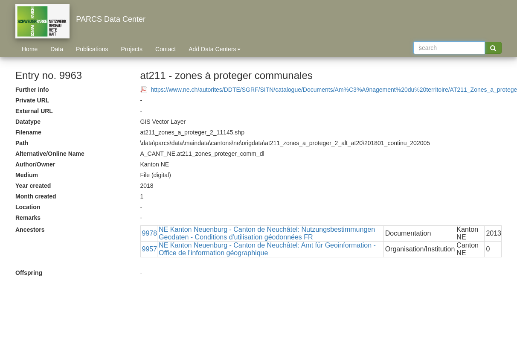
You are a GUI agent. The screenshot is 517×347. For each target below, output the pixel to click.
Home (30, 49)
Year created (33, 185)
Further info (32, 89)
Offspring (28, 272)
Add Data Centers (214, 49)
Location (27, 207)
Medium (26, 175)
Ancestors (29, 229)
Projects (131, 49)
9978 (149, 233)
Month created (35, 196)
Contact (165, 49)
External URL (34, 111)
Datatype (28, 121)
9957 (149, 249)
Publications (92, 49)
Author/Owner (35, 164)
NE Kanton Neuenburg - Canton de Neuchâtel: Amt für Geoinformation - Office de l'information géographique (267, 249)
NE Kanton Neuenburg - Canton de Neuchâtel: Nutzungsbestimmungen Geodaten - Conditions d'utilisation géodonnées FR (267, 233)
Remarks (28, 217)
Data (56, 49)
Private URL (32, 100)
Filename (28, 132)
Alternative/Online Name (49, 153)
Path (21, 143)
